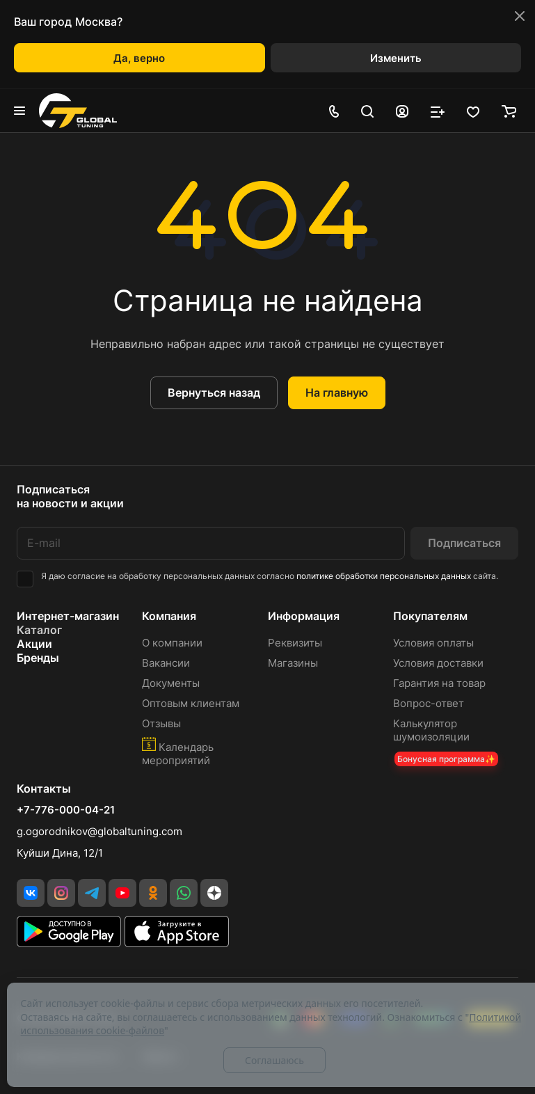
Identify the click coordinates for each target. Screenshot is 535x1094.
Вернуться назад (214, 392)
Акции (34, 644)
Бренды (38, 658)
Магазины (293, 662)
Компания (169, 616)
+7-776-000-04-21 (66, 810)
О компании (172, 642)
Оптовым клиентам (190, 703)
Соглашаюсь (274, 1060)
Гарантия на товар (439, 683)
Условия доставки (438, 662)
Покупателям (430, 616)
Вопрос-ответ (428, 703)
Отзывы (161, 723)
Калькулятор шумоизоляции (431, 730)
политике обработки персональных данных (383, 576)
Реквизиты (295, 642)
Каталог (39, 630)
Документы (171, 683)
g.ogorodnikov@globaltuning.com (99, 831)
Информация (304, 616)
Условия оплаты (433, 642)
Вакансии (166, 662)
